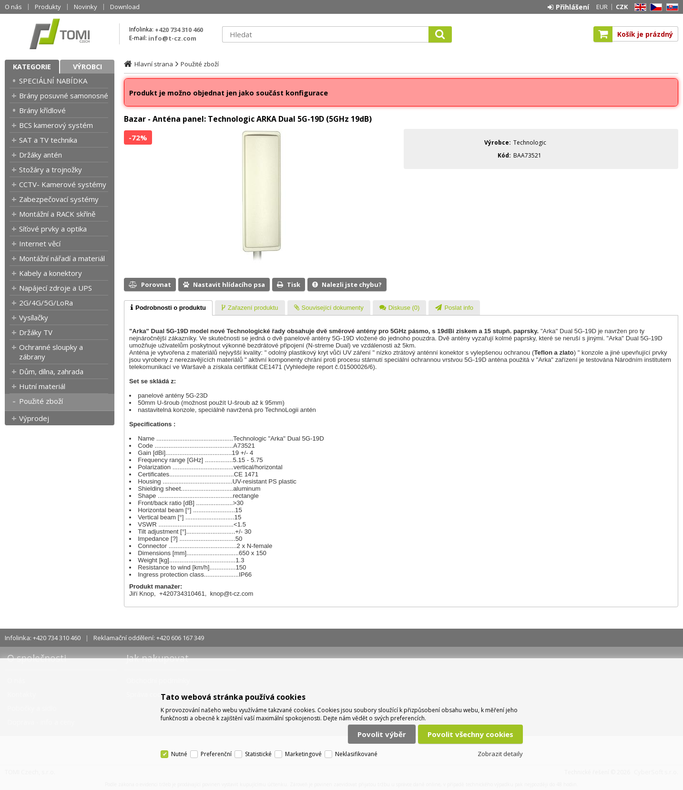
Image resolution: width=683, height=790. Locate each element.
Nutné (179, 754)
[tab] (168, 308)
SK (670, 7)
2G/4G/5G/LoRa (46, 302)
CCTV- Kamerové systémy (62, 184)
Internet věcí (40, 243)
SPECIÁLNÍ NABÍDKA (53, 80)
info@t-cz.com (172, 38)
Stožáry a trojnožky (50, 169)
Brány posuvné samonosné (63, 95)
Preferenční (216, 754)
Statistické (258, 754)
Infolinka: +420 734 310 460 (43, 637)
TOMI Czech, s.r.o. (59, 34)
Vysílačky (33, 317)
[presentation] (168, 308)
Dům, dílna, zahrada (51, 371)
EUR (602, 6)
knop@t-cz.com (232, 593)
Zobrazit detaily (500, 753)
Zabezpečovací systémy (59, 199)
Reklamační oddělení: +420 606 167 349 (148, 637)
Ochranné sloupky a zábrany (51, 351)
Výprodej (34, 418)
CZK (622, 6)
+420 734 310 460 (179, 29)
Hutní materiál (42, 386)
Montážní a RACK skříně (57, 214)
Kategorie (32, 66)
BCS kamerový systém (56, 125)
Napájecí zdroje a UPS (55, 288)
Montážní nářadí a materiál (62, 258)
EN (638, 7)
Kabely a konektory (50, 273)
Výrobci (87, 66)
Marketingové (303, 754)
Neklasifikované (356, 754)
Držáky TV (35, 332)
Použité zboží (41, 401)
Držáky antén (40, 154)
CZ (654, 7)
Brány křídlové (42, 110)
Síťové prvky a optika (53, 228)
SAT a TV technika (48, 140)
